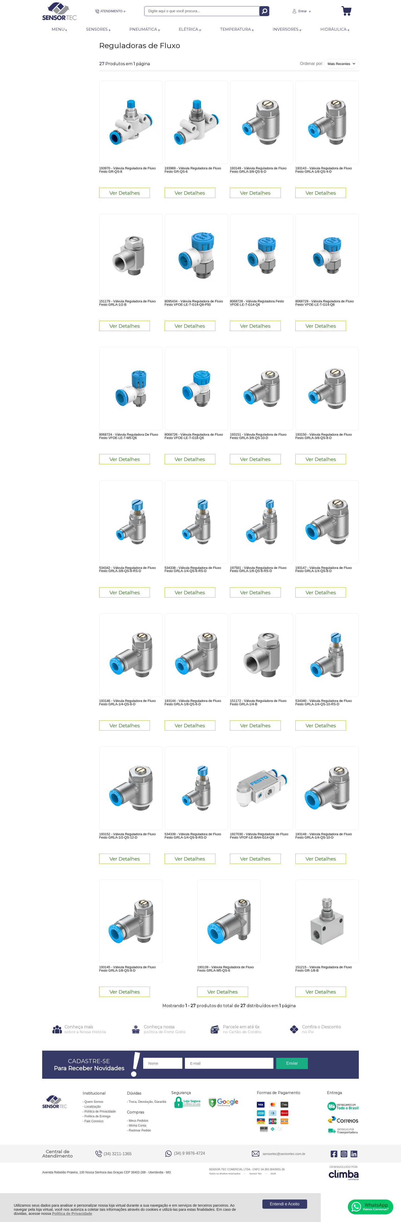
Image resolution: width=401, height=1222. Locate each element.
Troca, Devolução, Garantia (147, 1120)
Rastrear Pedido (140, 1149)
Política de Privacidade (72, 1214)
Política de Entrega (97, 1135)
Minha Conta (137, 1144)
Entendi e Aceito (284, 1204)
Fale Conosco (93, 1140)
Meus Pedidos (138, 1139)
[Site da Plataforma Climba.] (344, 1191)
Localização (92, 1125)
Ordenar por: (311, 63)
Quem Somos (93, 1120)
